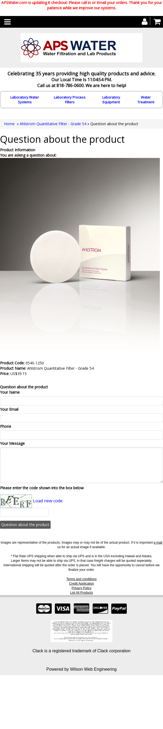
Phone (5, 426)
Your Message (12, 443)
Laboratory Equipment (111, 99)
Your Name (10, 392)
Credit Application (81, 583)
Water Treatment (145, 99)
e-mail (158, 542)
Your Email (9, 409)
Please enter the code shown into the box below (42, 487)
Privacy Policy (82, 588)
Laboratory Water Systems (24, 99)
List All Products (81, 592)
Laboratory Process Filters (69, 99)
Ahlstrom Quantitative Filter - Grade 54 (53, 123)
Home (9, 123)
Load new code (48, 501)
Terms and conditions (81, 579)
